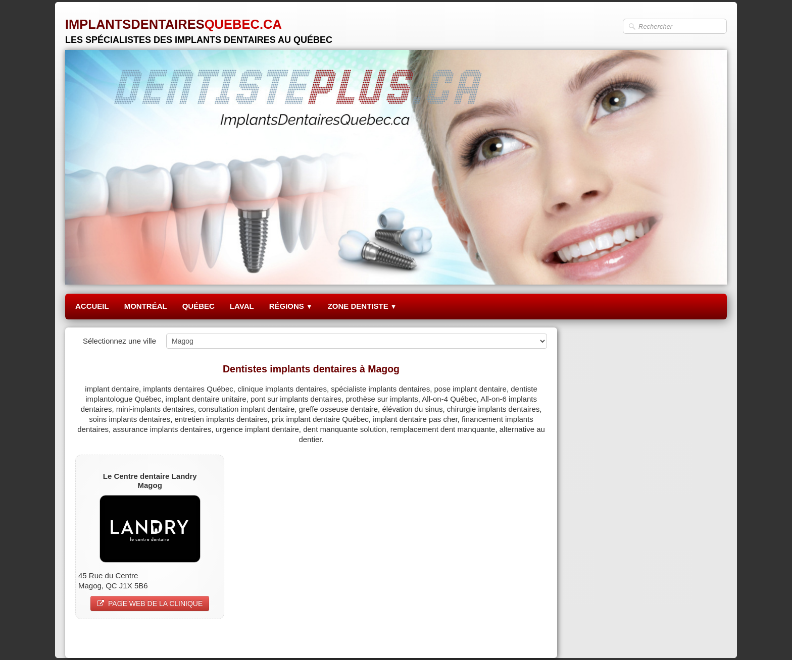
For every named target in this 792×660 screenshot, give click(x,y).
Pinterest (532, 638)
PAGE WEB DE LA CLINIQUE (150, 603)
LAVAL (242, 306)
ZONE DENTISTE (362, 306)
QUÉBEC (198, 306)
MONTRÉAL (145, 306)
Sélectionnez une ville (119, 341)
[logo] (198, 27)
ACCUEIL (92, 306)
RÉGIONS (291, 306)
